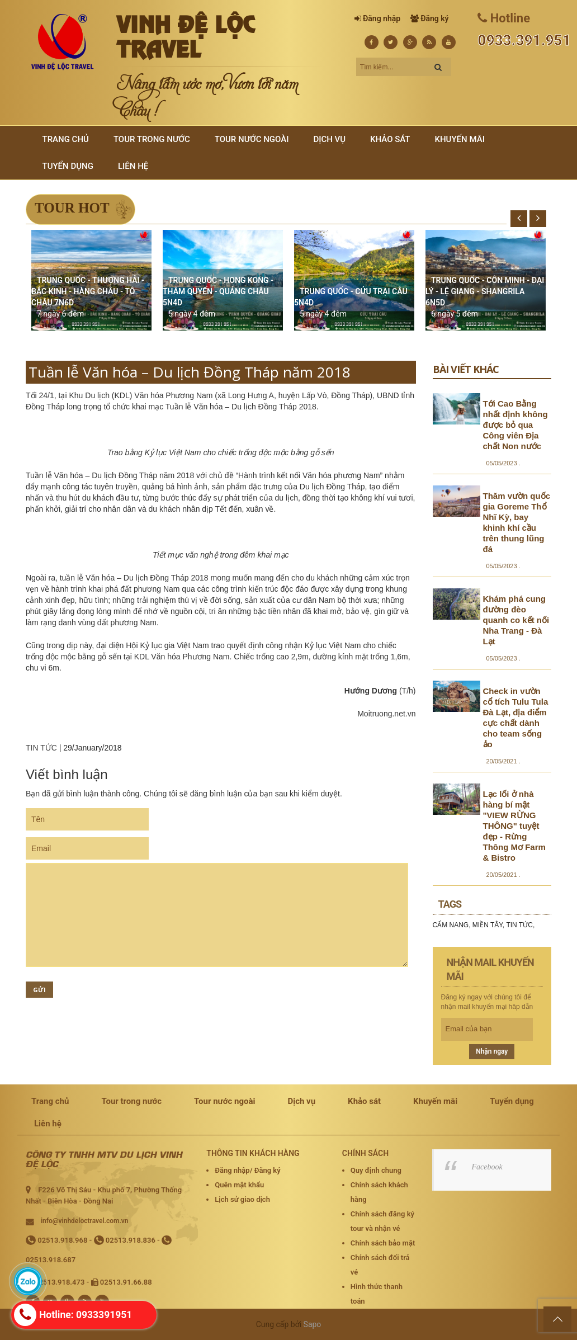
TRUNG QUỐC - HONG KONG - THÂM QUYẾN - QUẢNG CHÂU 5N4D (218, 291)
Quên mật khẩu (239, 1185)
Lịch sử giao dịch (242, 1199)
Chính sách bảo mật (383, 1243)
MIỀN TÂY (487, 925)
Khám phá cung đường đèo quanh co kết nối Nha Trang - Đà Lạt (516, 620)
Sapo (312, 1324)
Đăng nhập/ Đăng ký (247, 1170)
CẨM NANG (451, 925)
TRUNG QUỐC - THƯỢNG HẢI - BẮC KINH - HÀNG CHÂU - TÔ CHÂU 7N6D (87, 291)
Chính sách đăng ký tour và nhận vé (382, 1221)
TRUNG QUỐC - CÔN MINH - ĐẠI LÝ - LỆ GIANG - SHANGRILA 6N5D (484, 291)
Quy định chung (376, 1170)
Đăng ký (434, 18)
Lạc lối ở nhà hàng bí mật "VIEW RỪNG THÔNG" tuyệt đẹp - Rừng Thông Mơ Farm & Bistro (514, 825)
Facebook (486, 1167)
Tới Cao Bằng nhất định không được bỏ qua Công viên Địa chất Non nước (515, 425)
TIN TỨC (41, 747)
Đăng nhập (381, 18)
